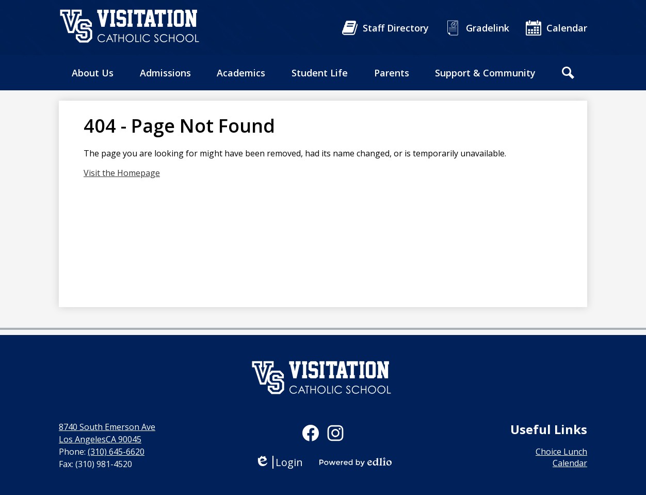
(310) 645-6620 (116, 451)
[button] (93, 72)
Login (279, 462)
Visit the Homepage (122, 173)
